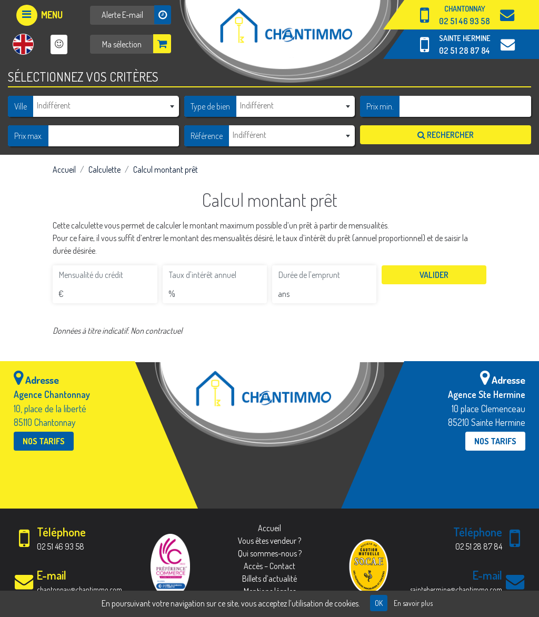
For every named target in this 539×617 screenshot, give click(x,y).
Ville (20, 106)
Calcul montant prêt (165, 169)
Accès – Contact (269, 566)
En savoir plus (413, 603)
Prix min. (380, 106)
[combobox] (106, 106)
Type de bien (210, 106)
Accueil (64, 169)
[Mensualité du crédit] (105, 274)
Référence (207, 136)
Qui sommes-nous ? (270, 553)
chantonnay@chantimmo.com (79, 589)
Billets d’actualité (269, 578)
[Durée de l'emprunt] (324, 274)
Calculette (104, 169)
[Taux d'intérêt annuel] (215, 274)
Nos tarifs (44, 441)
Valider (434, 275)
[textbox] (106, 105)
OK (379, 603)
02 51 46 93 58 (464, 21)
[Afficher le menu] (39, 15)
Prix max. (28, 136)
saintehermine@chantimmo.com (456, 589)
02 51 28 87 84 (464, 50)
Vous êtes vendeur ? (269, 540)
